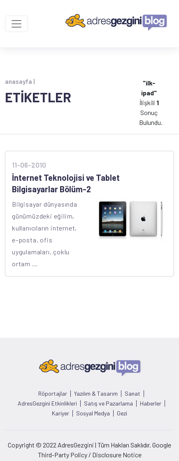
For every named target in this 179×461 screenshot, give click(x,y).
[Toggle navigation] (16, 24)
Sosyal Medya (93, 413)
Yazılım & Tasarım (96, 393)
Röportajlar (52, 393)
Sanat (132, 393)
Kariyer (60, 413)
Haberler (150, 403)
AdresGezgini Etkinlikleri (47, 403)
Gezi (122, 413)
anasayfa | (20, 81)
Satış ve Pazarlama (108, 403)
